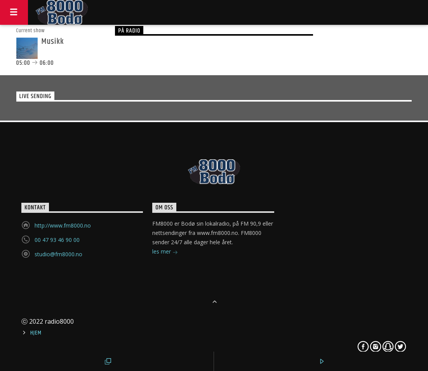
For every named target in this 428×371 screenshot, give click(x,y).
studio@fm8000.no (58, 254)
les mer (165, 252)
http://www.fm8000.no (63, 225)
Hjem (35, 333)
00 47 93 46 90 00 (57, 239)
